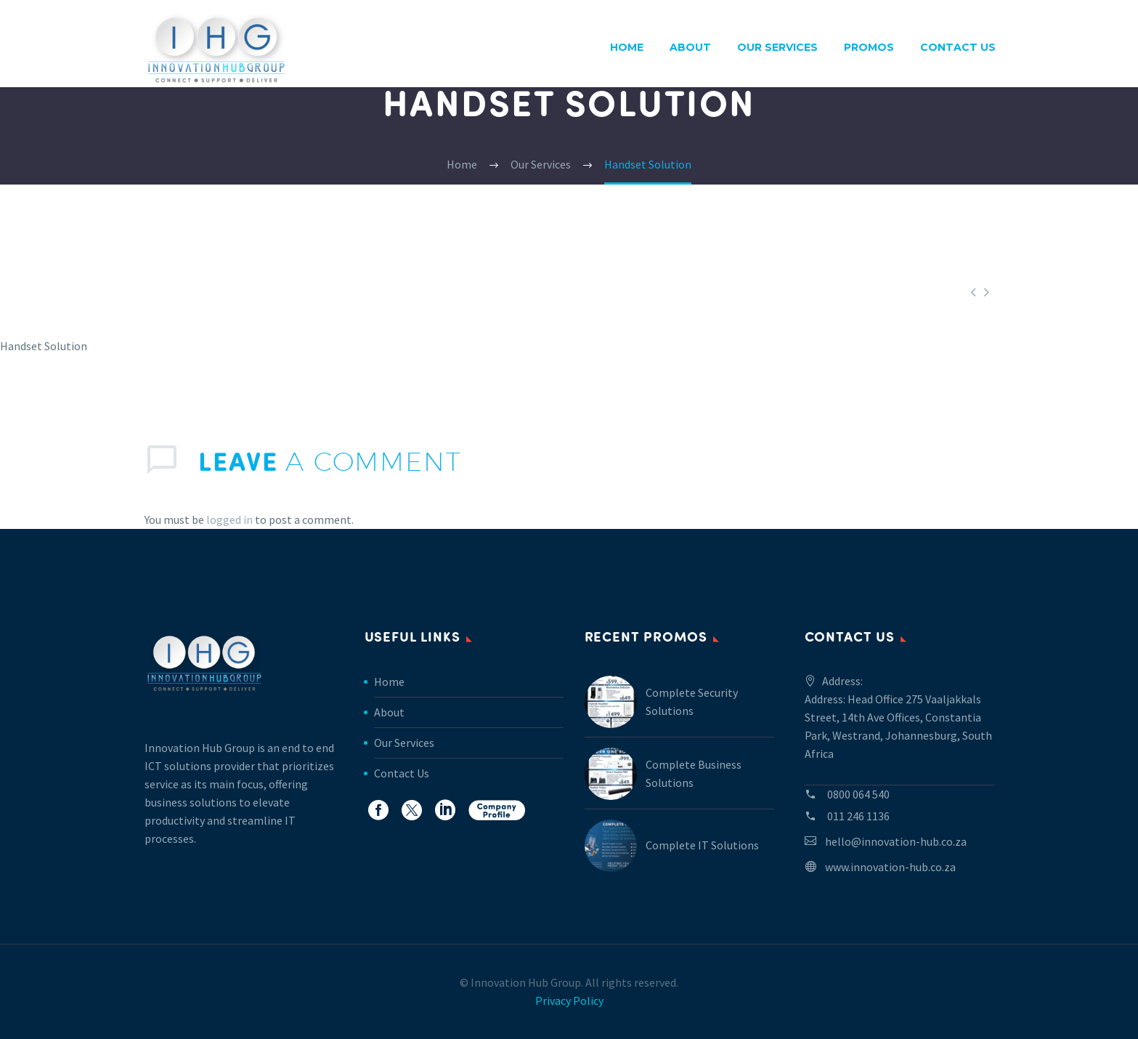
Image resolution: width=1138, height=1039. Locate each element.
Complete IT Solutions (702, 845)
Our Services (777, 47)
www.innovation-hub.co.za (890, 867)
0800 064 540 (858, 794)
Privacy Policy (569, 1000)
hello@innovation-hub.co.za (896, 841)
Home (626, 47)
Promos (869, 47)
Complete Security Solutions (692, 701)
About (690, 47)
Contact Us (958, 47)
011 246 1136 (858, 816)
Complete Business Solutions (693, 773)
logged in (229, 519)
